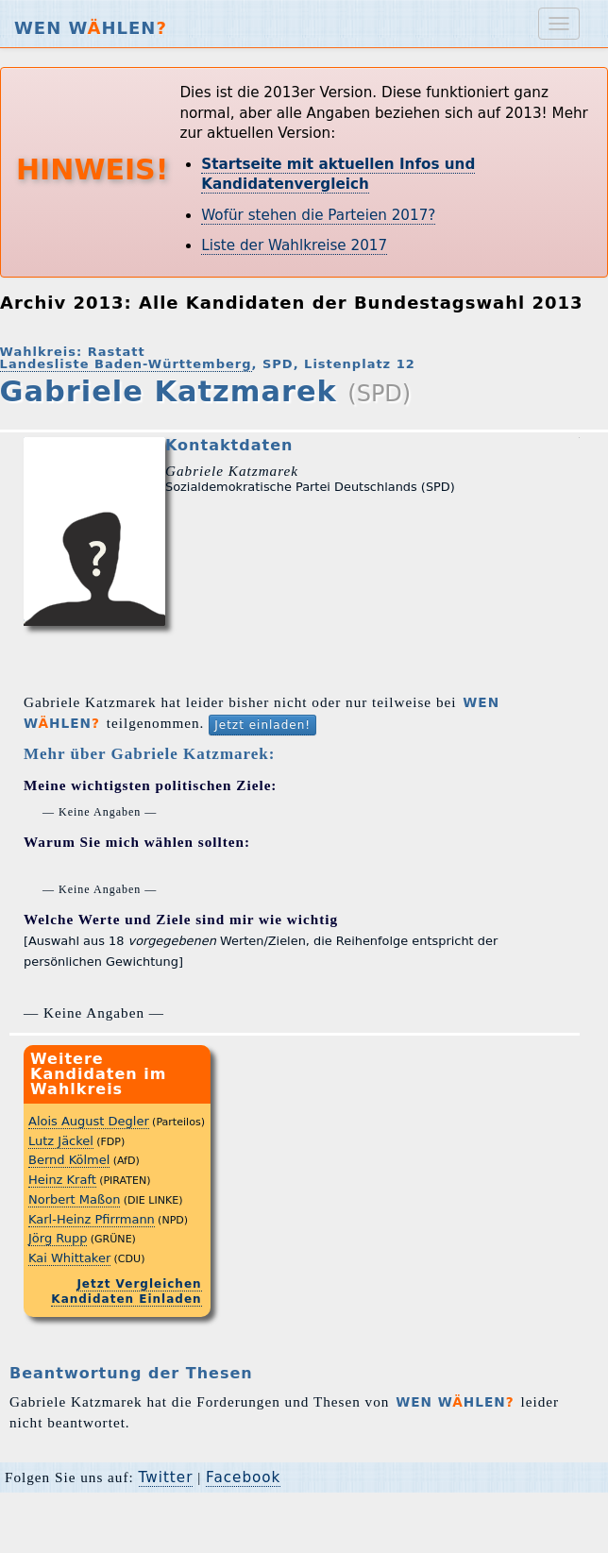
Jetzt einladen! (262, 725)
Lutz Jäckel (60, 1141)
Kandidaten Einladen (126, 1299)
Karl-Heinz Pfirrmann (91, 1219)
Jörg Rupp (57, 1238)
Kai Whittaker (69, 1258)
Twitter (166, 1477)
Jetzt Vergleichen (138, 1284)
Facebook (243, 1477)
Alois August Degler (88, 1121)
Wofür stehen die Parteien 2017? (318, 215)
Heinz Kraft (62, 1180)
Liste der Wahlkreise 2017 (294, 245)
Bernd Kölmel (69, 1160)
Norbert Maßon (74, 1199)
